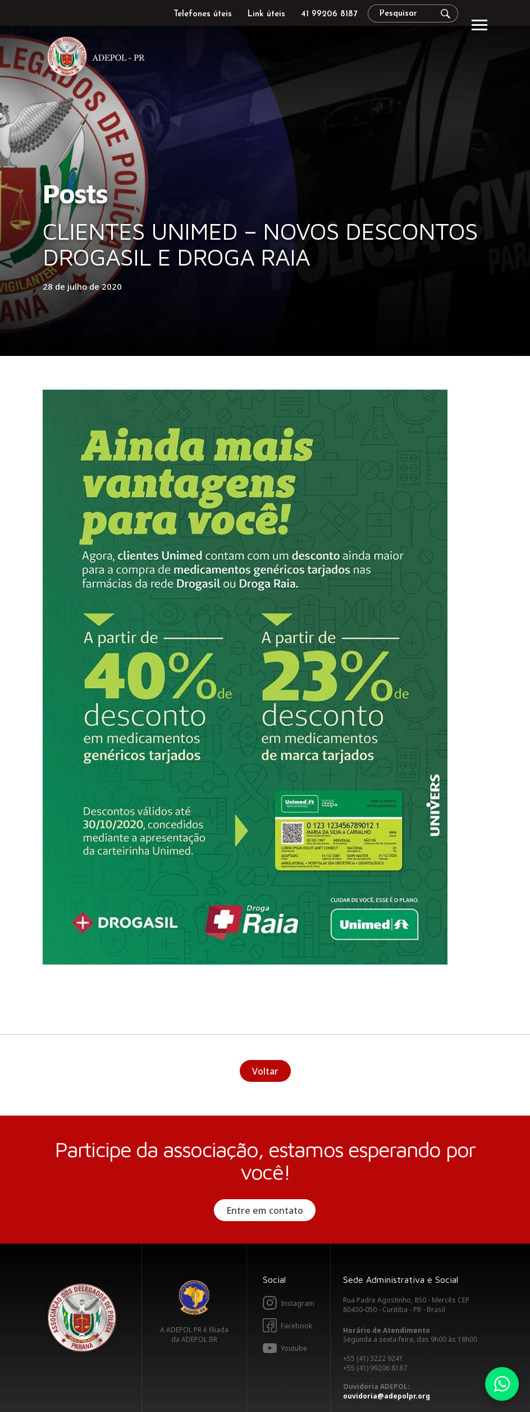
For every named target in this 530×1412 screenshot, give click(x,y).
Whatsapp (502, 1384)
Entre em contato (264, 1210)
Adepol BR (194, 1297)
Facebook (296, 1326)
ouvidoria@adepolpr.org (386, 1396)
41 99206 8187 (329, 14)
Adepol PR (99, 58)
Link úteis (266, 14)
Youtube (294, 1348)
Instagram (297, 1303)
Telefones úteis (202, 14)
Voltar (265, 1071)
